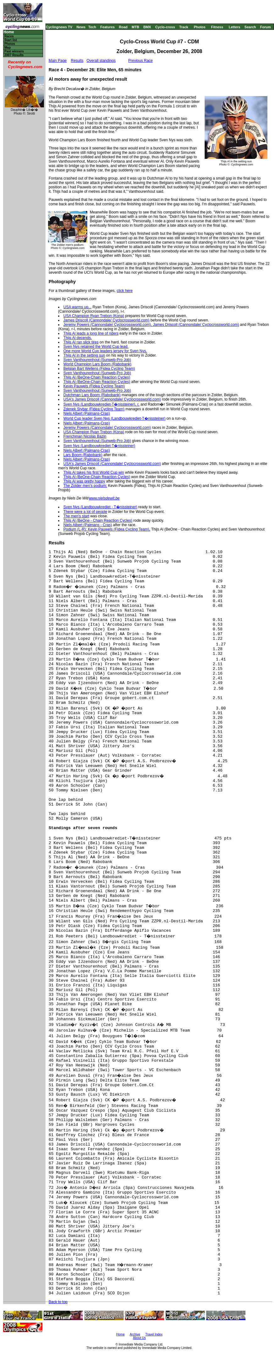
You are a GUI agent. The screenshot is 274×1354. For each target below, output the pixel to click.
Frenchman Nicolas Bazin (84, 436)
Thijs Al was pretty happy (84, 481)
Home (8, 32)
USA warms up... (77, 307)
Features (107, 27)
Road (123, 27)
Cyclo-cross (165, 27)
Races (8, 36)
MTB (135, 27)
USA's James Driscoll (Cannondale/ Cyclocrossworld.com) (112, 399)
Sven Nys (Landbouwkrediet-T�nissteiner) (99, 446)
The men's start (76, 516)
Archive (135, 1334)
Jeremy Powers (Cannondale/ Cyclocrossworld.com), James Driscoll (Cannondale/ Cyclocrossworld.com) (151, 324)
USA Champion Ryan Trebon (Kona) (93, 316)
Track (183, 27)
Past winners (14, 51)
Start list (10, 40)
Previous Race (140, 60)
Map (7, 47)
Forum (265, 27)
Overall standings (101, 60)
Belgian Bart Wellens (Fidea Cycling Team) (99, 368)
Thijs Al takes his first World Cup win (93, 472)
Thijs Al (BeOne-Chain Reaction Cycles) (96, 377)
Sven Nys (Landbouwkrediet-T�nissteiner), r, (101, 404)
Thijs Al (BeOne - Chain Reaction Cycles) (97, 520)
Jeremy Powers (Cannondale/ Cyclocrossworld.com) (107, 427)
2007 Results (14, 55)
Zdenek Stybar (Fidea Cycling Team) (94, 409)
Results (77, 60)
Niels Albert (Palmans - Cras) (87, 525)
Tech (92, 27)
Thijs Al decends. (77, 338)
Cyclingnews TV (59, 27)
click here (125, 291)
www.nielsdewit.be (104, 498)
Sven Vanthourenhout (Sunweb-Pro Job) (97, 360)
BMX (147, 27)
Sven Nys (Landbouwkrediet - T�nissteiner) (100, 507)
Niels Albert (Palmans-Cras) (86, 413)
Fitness (217, 27)
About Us (139, 1338)
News (81, 27)
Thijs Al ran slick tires (81, 342)
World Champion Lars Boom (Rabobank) (97, 364)
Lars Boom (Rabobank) (82, 455)
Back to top (58, 1302)
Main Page (58, 60)
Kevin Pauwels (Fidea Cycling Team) (94, 386)
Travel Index (154, 1334)
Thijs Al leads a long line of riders (90, 333)
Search (250, 27)
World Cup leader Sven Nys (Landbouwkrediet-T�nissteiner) (114, 418)
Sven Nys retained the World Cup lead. (95, 346)
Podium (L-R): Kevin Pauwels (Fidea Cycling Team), (106, 529)
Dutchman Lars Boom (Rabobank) (92, 395)
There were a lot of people (85, 512)
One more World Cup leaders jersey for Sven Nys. (105, 351)
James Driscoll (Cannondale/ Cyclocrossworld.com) (106, 320)
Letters (234, 27)
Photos (199, 27)
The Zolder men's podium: (85, 485)
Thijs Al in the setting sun (84, 355)
